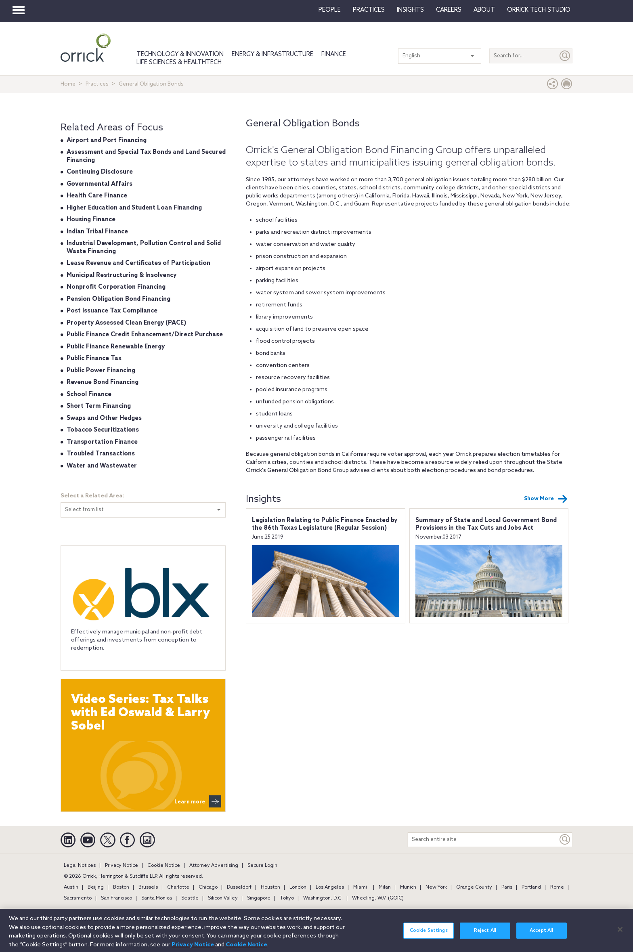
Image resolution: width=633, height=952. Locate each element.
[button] (552, 85)
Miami (360, 887)
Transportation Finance (102, 442)
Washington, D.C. (323, 898)
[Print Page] (566, 85)
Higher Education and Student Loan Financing (134, 208)
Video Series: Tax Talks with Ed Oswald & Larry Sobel (140, 713)
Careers (448, 10)
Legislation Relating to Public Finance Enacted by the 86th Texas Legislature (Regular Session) (324, 524)
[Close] (620, 934)
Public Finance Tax (94, 358)
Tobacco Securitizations (103, 430)
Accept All (541, 935)
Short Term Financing (99, 406)
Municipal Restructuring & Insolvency (121, 275)
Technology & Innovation (180, 54)
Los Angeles (330, 887)
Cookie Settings (429, 935)
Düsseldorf (239, 887)
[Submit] (565, 55)
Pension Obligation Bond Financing (118, 299)
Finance (333, 54)
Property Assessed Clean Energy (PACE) (126, 323)
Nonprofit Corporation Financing (116, 287)
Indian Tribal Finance (97, 231)
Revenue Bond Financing (102, 382)
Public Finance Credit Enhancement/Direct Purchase (145, 334)
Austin (71, 887)
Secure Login (262, 865)
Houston (270, 887)
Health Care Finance (97, 195)
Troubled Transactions (101, 453)
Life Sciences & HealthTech (179, 62)
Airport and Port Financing (107, 140)
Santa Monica (156, 898)
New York (436, 887)
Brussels (148, 887)
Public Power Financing (101, 370)
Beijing (96, 887)
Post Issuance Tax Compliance (112, 311)
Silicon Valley (223, 898)
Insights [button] (410, 10)
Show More (546, 499)
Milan (385, 887)
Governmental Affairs (99, 184)
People (330, 10)
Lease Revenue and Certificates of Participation (138, 263)
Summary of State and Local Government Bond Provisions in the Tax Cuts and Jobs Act (486, 524)
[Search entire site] (482, 839)
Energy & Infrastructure (272, 54)
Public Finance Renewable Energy (116, 346)
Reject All (485, 935)
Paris (506, 887)
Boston (121, 887)
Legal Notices (80, 865)
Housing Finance (91, 219)
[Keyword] (565, 839)
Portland (531, 887)
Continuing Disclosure (100, 172)
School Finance (89, 394)
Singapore (258, 898)
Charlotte (178, 887)
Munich (408, 887)
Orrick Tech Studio (538, 10)
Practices (369, 10)
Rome (557, 887)
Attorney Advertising (213, 865)
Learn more (197, 801)
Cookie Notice (163, 865)
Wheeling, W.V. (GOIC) (378, 898)
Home (68, 84)
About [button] (484, 10)
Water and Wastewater (102, 466)
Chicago (208, 887)
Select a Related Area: (92, 496)
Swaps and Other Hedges (104, 418)
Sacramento (78, 898)
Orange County (474, 887)
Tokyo (287, 898)
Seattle (190, 898)
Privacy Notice (121, 865)
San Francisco (116, 898)
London (297, 887)
